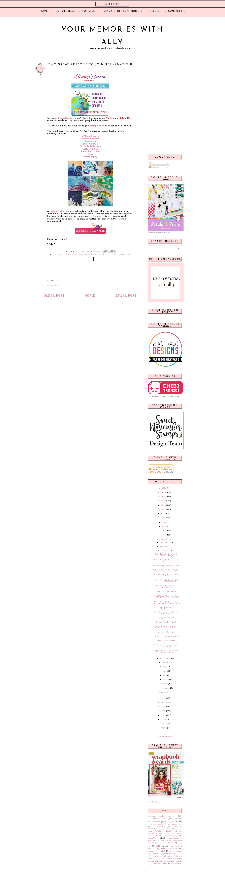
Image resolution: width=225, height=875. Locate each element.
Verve (90, 154)
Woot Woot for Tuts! (166, 632)
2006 (164, 728)
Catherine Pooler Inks (157, 818)
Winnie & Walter (90, 139)
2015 (163, 535)
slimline (176, 859)
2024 (163, 496)
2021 (163, 509)
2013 (163, 698)
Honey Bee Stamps (166, 829)
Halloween (151, 829)
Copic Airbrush (154, 824)
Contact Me (176, 11)
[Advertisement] (165, 106)
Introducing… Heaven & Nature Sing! (166, 555)
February (164, 688)
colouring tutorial (155, 851)
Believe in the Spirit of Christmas (166, 586)
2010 (163, 711)
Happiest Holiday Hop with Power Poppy (166, 651)
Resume (155, 11)
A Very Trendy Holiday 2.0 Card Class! (166, 560)
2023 (163, 501)
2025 (163, 492)
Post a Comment (52, 285)
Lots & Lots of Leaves (166, 592)
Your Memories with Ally (112, 36)
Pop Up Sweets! (166, 608)
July (164, 667)
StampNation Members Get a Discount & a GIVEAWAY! (166, 597)
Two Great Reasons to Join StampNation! (166, 612)
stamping (151, 861)
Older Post (54, 295)
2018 (164, 522)
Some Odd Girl (90, 144)
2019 (163, 518)
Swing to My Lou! (166, 618)
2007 (164, 724)
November (164, 547)
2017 (164, 526)
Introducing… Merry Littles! (166, 566)
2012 (163, 702)
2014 (163, 539)
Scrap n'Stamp (173, 836)
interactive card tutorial (163, 856)
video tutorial (158, 863)
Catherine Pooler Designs (161, 816)
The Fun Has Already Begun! (166, 636)
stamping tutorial (164, 861)
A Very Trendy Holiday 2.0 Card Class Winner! (166, 581)
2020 (163, 514)
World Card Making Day (118, 254)
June (165, 671)
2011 (164, 707)
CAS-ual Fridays (90, 136)
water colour (173, 864)
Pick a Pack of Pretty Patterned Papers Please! (167, 627)
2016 (163, 531)
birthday (169, 843)
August (164, 662)
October (164, 551)
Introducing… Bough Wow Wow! (166, 575)
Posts (152, 163)
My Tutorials (65, 11)
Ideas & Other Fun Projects (122, 11)
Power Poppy (90, 157)
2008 (163, 719)
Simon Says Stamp (90, 152)
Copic (170, 821)
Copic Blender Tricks (174, 824)
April (165, 679)
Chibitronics (178, 819)
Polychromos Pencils (163, 831)
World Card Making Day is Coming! (166, 645)
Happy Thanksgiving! (166, 622)
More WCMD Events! (165, 641)
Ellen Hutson (90, 141)
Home (90, 295)
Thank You (159, 843)
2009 (163, 715)
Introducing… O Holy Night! (166, 570)
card (60, 254)
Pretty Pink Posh (90, 149)
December (164, 542)
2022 (163, 505)
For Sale (88, 11)
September (165, 658)
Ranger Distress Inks (167, 833)
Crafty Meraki (173, 826)
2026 (164, 488)
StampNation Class (89, 254)
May (165, 675)
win (102, 254)
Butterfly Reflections (90, 146)
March (164, 684)
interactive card (175, 853)
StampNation (97, 126)
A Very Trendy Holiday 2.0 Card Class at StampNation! (167, 602)
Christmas (156, 822)
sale (167, 859)
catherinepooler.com (168, 848)
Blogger (169, 736)
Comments (154, 167)
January (164, 692)
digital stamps (176, 851)
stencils (179, 861)
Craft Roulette (157, 827)
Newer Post (126, 295)
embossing (157, 853)
